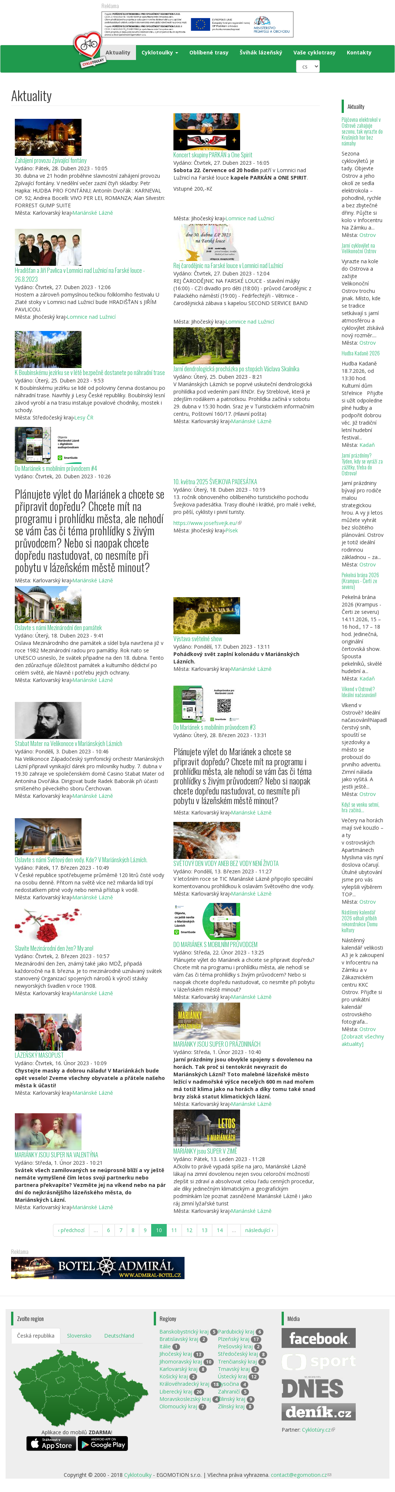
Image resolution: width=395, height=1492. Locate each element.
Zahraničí (229, 1391)
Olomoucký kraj (178, 1406)
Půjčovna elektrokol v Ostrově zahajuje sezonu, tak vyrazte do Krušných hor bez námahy (362, 131)
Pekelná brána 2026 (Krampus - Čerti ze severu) (360, 581)
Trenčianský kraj (237, 1361)
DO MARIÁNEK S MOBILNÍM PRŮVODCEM (215, 944)
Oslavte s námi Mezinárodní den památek (58, 627)
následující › (259, 1230)
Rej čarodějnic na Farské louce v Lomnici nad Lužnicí (228, 265)
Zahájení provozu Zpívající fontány (50, 160)
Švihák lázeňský (261, 52)
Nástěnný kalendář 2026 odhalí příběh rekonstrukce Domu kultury (360, 921)
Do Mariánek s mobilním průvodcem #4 (56, 468)
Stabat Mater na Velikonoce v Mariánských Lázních (68, 743)
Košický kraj (173, 1376)
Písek (231, 530)
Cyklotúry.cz (318, 1429)
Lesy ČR (83, 417)
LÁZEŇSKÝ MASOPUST (39, 1055)
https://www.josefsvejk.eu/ (207, 522)
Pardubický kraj (236, 1331)
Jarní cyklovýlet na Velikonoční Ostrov (359, 248)
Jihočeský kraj (175, 1353)
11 (174, 1230)
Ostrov (367, 234)
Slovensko (79, 1335)
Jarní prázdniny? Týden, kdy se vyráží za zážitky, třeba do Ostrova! (362, 464)
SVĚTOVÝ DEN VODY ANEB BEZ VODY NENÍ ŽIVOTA (226, 863)
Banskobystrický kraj (184, 1331)
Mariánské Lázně (92, 212)
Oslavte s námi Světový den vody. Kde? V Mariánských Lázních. (81, 859)
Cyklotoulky (160, 52)
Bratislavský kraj (178, 1338)
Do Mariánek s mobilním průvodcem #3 (214, 727)
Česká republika (35, 1335)
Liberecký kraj (175, 1391)
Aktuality (118, 52)
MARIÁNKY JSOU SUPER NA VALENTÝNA (56, 1154)
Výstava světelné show (197, 638)
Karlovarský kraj (178, 1368)
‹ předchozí (71, 1230)
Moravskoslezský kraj (185, 1398)
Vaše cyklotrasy (314, 52)
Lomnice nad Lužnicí (249, 218)
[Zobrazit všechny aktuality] (363, 1040)
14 (220, 1230)
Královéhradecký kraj (184, 1383)
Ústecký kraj (232, 1376)
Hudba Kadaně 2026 (361, 353)
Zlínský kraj (231, 1406)
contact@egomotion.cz (301, 1474)
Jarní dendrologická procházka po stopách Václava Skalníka (236, 368)
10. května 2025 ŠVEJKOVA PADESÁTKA (215, 481)
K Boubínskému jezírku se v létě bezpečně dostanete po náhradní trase (90, 372)
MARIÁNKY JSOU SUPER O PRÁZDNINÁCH (216, 1043)
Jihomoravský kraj (180, 1361)
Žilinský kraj (231, 1398)
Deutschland (119, 1335)
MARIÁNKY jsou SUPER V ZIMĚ (205, 1150)
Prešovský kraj (235, 1346)
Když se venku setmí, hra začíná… (360, 807)
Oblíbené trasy (209, 52)
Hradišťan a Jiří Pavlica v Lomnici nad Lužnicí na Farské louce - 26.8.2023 (80, 274)
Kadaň (367, 444)
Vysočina (228, 1383)
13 (205, 1230)
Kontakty (359, 52)
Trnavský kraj (234, 1368)
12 (189, 1230)
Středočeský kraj (238, 1353)
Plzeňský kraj (233, 1338)
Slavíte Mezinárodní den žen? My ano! (54, 948)
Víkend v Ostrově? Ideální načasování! (359, 692)
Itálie (165, 1346)
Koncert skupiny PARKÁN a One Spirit (212, 154)
